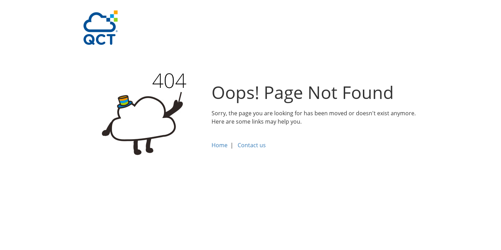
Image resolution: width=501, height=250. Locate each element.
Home (220, 145)
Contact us (252, 145)
